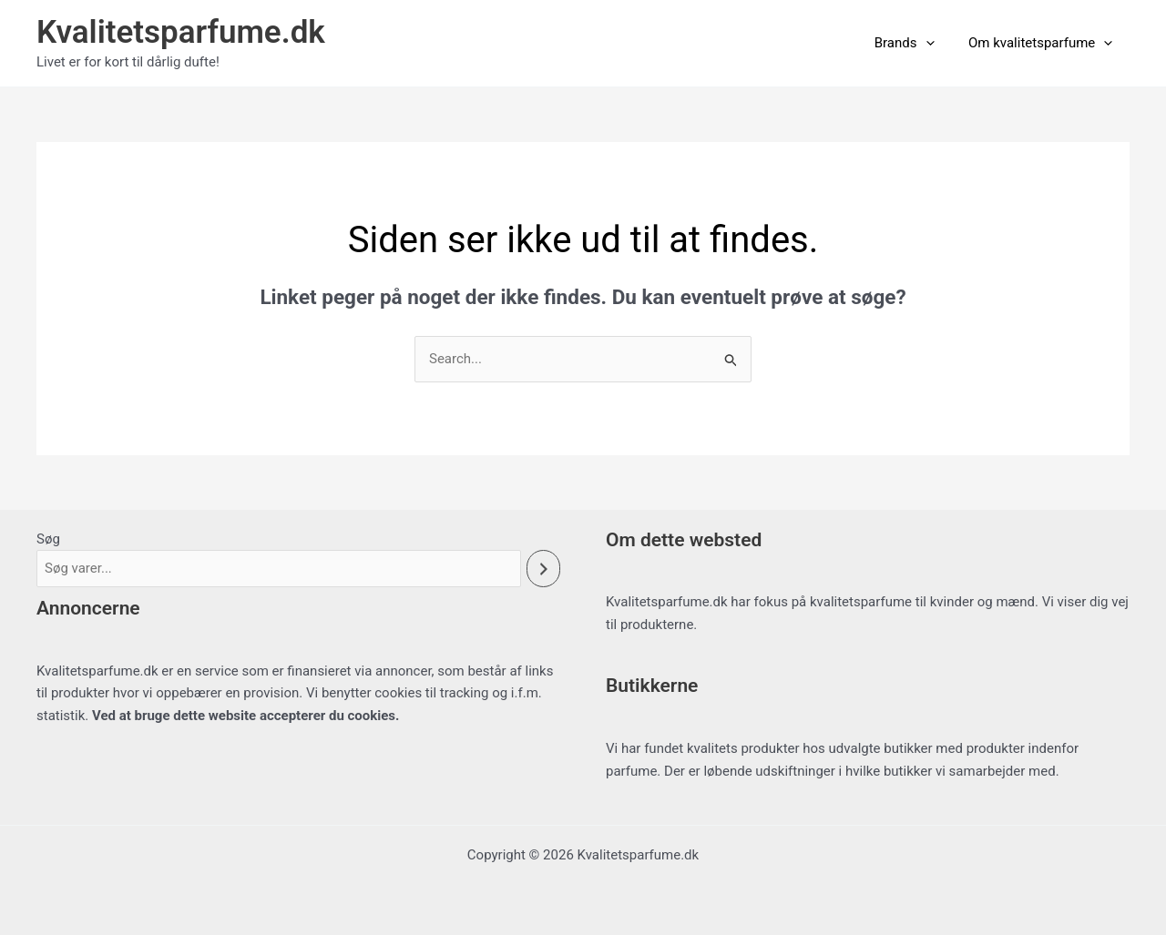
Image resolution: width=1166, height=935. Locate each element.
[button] (936, 43)
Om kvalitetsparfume (1044, 43)
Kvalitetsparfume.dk (180, 32)
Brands (915, 43)
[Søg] (543, 568)
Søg (48, 539)
